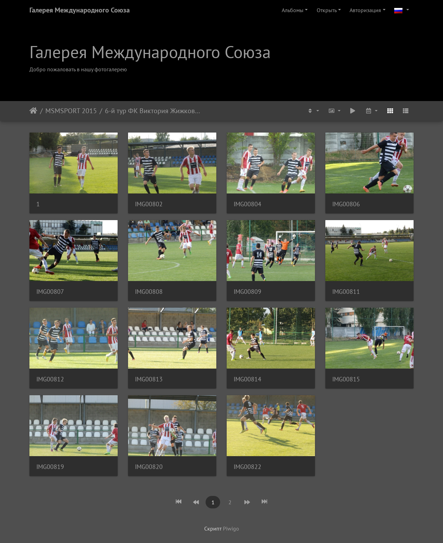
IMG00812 (50, 379)
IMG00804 (247, 204)
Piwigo (231, 528)
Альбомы (293, 10)
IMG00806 (346, 204)
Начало (33, 111)
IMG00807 (50, 291)
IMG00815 (346, 379)
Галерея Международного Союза (79, 10)
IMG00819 (50, 466)
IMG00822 (247, 466)
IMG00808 (149, 291)
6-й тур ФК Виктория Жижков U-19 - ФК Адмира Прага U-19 (153, 110)
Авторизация (365, 10)
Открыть (327, 10)
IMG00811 (346, 291)
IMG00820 (149, 466)
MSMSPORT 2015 (71, 110)
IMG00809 (247, 291)
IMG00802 (149, 204)
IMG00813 (149, 379)
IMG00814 (247, 379)
